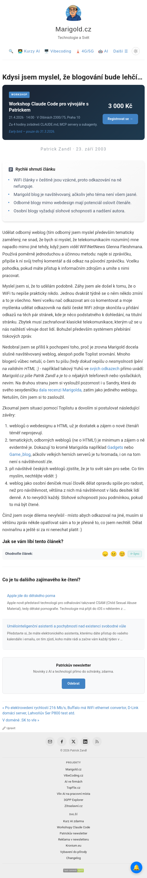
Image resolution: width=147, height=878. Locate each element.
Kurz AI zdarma (73, 821)
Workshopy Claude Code (73, 827)
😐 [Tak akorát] (113, 554)
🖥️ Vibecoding (57, 51)
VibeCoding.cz (73, 775)
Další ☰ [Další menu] (120, 51)
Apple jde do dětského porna (31, 595)
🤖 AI (103, 51)
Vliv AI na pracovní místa (73, 793)
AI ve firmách (73, 781)
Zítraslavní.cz (74, 806)
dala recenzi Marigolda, (60, 389)
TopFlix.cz (73, 787)
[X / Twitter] (73, 741)
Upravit (8, 728)
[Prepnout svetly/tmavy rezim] (136, 51)
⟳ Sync (134, 553)
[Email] (50, 741)
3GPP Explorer (73, 800)
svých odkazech (105, 368)
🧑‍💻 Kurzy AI (29, 51)
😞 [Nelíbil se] (105, 554)
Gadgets (115, 447)
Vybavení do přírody (73, 852)
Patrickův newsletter (73, 833)
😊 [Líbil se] (122, 554)
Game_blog (20, 454)
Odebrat (73, 684)
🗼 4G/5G (85, 51)
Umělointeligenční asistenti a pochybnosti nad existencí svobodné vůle (66, 626)
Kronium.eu (73, 845)
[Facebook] (61, 741)
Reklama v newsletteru (73, 839)
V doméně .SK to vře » (20, 720)
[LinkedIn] (85, 741)
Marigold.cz (73, 29)
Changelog (73, 858)
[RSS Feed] (97, 741)
